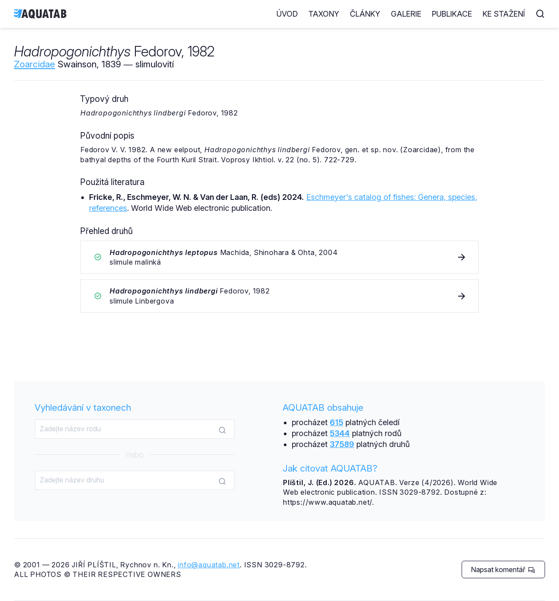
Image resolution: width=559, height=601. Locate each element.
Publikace (452, 13)
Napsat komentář (503, 569)
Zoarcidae (34, 64)
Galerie (406, 13)
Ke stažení (504, 13)
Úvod (287, 13)
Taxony (323, 13)
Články (365, 13)
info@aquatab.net (209, 564)
